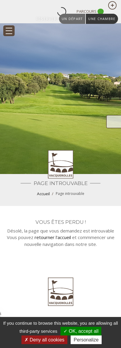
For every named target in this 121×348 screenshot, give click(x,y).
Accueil (43, 193)
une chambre (101, 18)
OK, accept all (80, 331)
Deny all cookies (44, 339)
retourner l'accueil (53, 237)
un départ (72, 18)
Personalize (86, 339)
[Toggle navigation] (9, 30)
